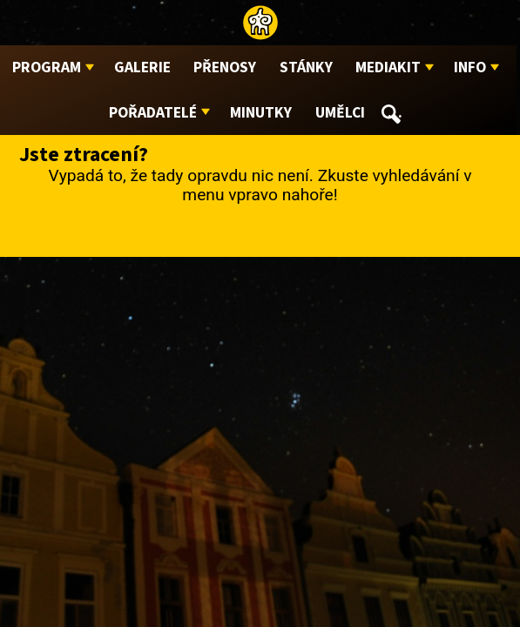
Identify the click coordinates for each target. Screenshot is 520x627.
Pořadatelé (153, 113)
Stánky (306, 67)
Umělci (340, 113)
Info (470, 67)
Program (46, 67)
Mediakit (388, 67)
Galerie (142, 67)
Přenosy (224, 67)
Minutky (261, 113)
